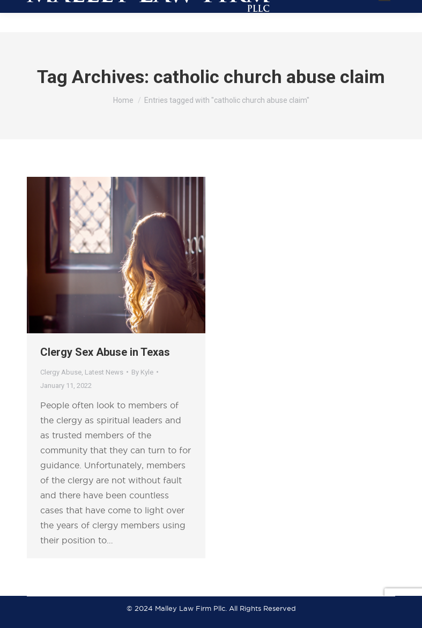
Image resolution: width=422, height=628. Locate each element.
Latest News (104, 372)
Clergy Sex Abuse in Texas (105, 352)
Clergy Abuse (61, 372)
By (142, 372)
